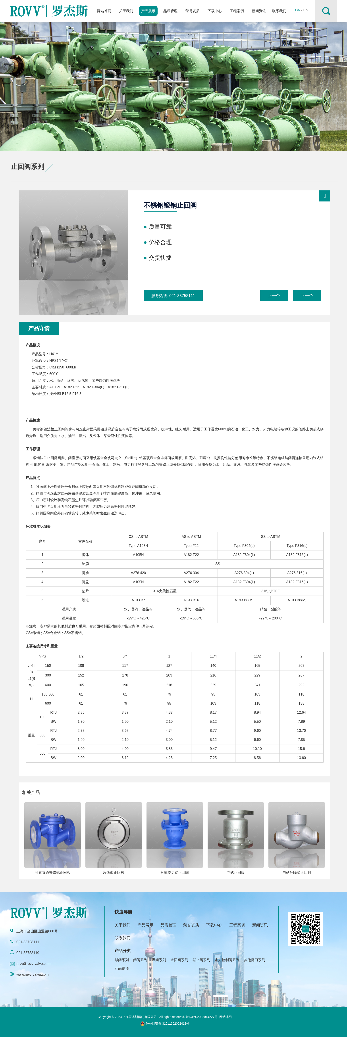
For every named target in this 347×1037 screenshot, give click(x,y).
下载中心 (215, 11)
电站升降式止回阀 (297, 872)
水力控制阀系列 (227, 960)
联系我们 (279, 11)
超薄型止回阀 (113, 872)
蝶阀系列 (159, 960)
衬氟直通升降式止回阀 (52, 872)
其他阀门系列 (254, 960)
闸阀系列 (140, 960)
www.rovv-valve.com (32, 974)
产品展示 (148, 11)
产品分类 (123, 951)
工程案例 (237, 11)
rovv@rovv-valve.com (33, 964)
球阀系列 (122, 960)
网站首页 (104, 11)
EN (305, 10)
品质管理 (170, 11)
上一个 (274, 295)
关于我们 (126, 11)
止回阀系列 (179, 960)
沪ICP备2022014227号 (202, 1017)
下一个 (307, 295)
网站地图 (225, 1017)
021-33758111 (182, 295)
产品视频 (122, 968)
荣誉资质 (192, 11)
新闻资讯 (259, 11)
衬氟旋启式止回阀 (174, 872)
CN (297, 10)
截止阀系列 (201, 960)
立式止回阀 (236, 872)
